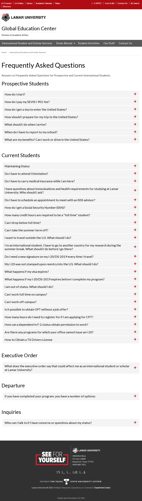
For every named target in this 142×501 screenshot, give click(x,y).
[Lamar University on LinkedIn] (75, 472)
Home (4, 52)
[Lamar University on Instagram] (68, 472)
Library (29, 3)
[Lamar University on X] (58, 472)
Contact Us (122, 3)
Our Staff (109, 43)
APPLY (97, 3)
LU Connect (6, 3)
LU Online (19, 3)
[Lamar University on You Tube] (82, 472)
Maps (57, 3)
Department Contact (102, 488)
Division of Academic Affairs (15, 35)
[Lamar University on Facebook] (63, 472)
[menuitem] (27, 43)
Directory (7, 6)
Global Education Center (29, 28)
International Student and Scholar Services (27, 43)
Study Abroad (64, 43)
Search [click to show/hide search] (135, 3)
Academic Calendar (44, 3)
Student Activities (89, 43)
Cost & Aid (109, 3)
